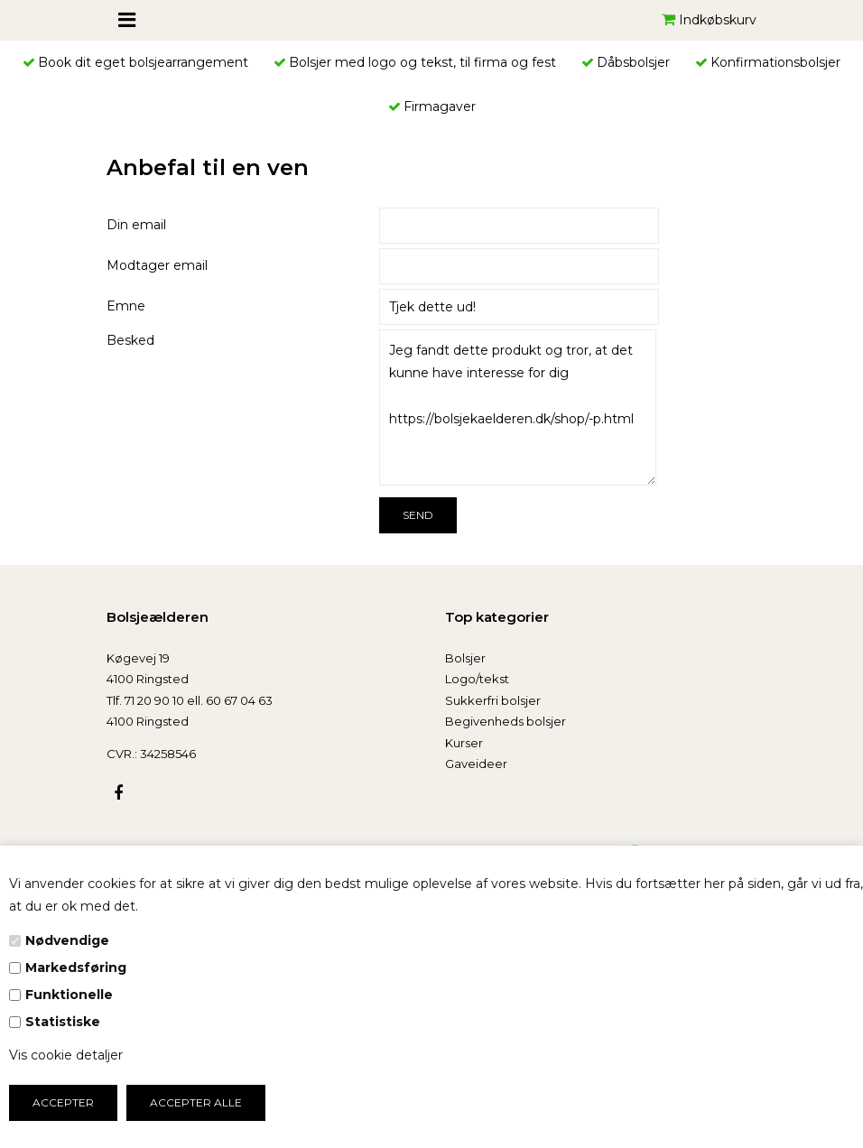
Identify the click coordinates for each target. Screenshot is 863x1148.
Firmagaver (440, 106)
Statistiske (62, 1022)
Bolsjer (465, 658)
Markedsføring (75, 967)
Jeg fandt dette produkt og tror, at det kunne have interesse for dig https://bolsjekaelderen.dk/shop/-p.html (517, 407)
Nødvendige (67, 940)
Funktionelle (69, 994)
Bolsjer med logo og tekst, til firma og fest (422, 62)
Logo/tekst (477, 678)
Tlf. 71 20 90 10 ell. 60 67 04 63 (190, 700)
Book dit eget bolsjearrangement (143, 62)
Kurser (464, 743)
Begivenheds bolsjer (505, 721)
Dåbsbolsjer (633, 62)
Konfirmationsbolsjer (775, 62)
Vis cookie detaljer (66, 1055)
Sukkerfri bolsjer (493, 700)
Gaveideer (476, 763)
